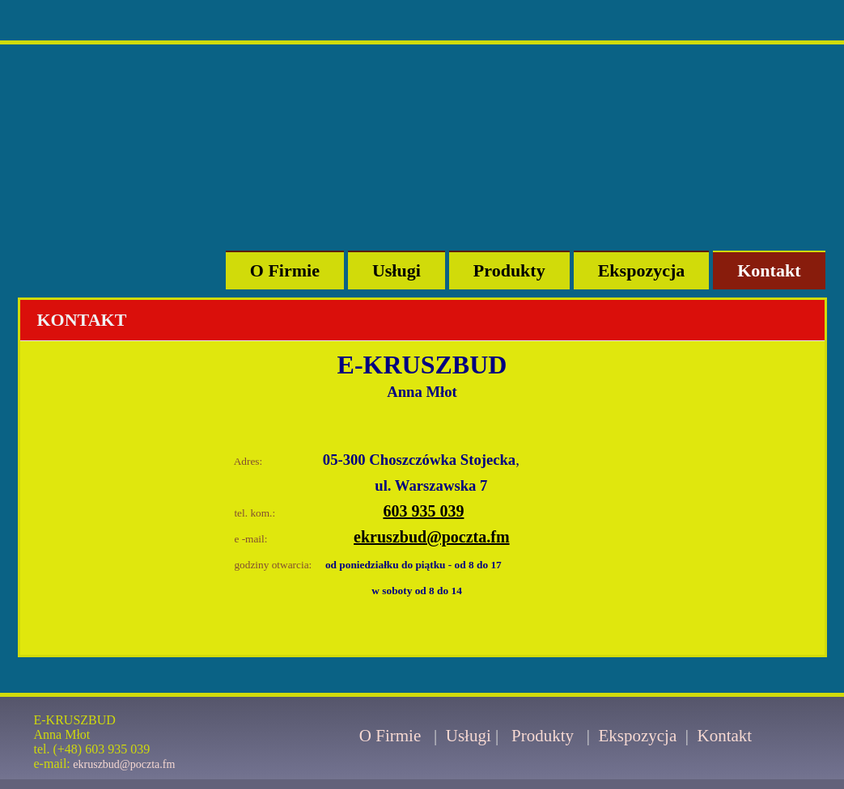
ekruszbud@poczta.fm (432, 537)
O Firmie (285, 270)
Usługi (396, 270)
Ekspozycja (641, 270)
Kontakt (768, 270)
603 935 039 (423, 511)
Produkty (509, 270)
